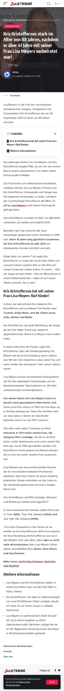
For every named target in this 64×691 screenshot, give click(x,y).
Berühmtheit (12, 26)
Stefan (15, 72)
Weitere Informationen (23, 150)
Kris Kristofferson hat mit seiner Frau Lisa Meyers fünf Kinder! (31, 143)
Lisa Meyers (19, 205)
